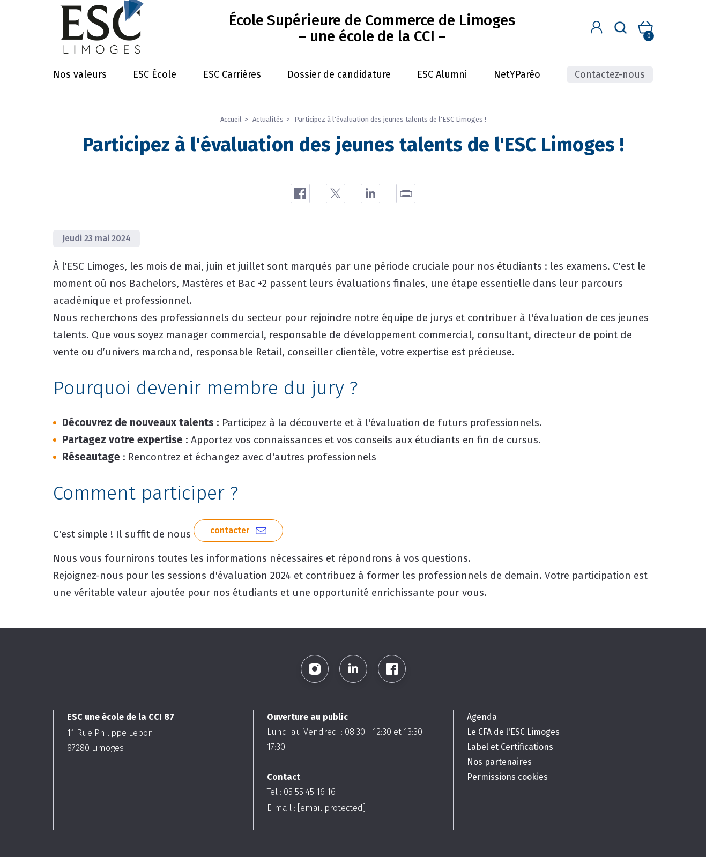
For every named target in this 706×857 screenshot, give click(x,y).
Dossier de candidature (339, 74)
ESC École (154, 74)
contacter (229, 530)
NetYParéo (517, 74)
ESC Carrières (232, 74)
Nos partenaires (499, 762)
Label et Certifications (510, 747)
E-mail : (316, 808)
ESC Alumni (442, 74)
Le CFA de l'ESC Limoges (513, 732)
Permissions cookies (507, 777)
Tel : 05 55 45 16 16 (301, 792)
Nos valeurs (80, 74)
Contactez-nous (610, 74)
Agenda (482, 717)
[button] (596, 27)
